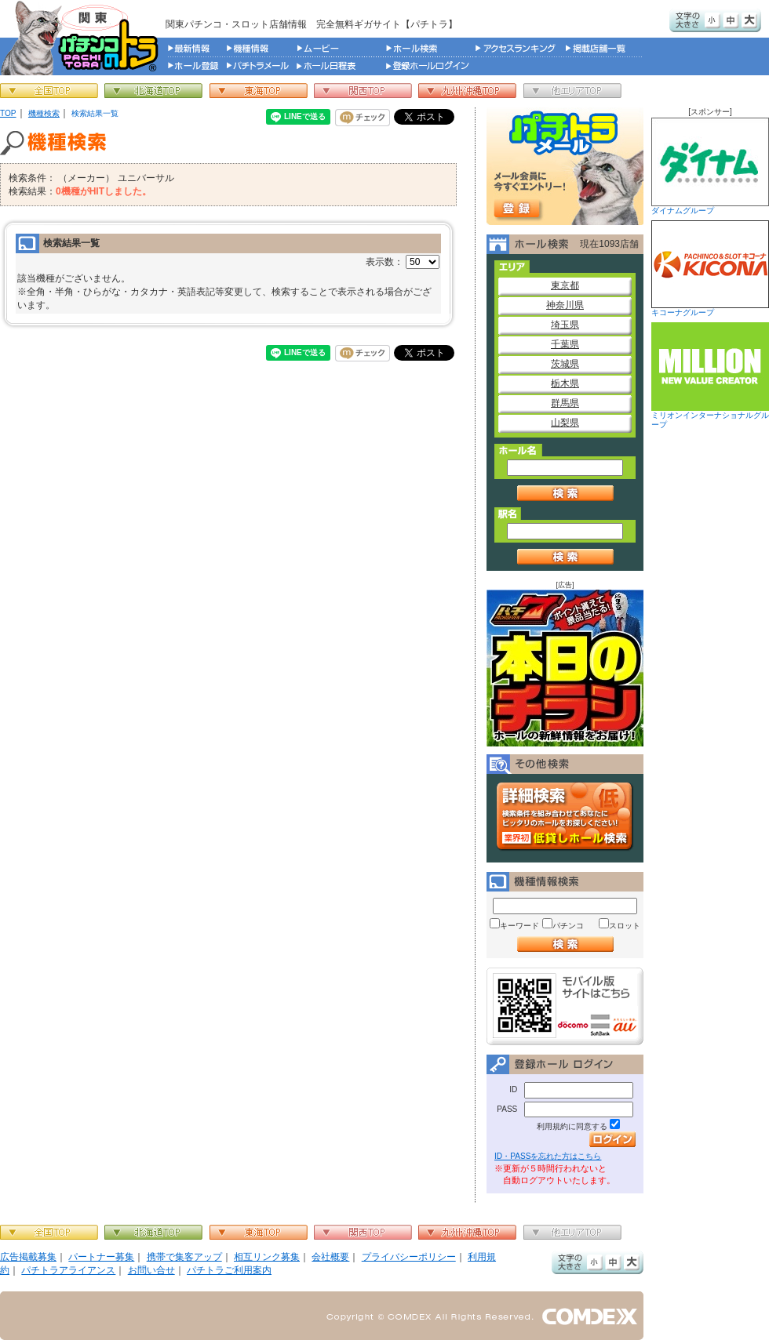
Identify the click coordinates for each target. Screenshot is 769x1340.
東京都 (565, 285)
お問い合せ (151, 1270)
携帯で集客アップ (184, 1256)
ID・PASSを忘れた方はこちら (547, 1156)
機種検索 (44, 113)
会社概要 (330, 1256)
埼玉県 (565, 324)
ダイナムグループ (710, 166)
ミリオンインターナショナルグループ (710, 375)
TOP (8, 113)
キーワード (519, 925)
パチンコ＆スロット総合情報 (83, 37)
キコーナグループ (710, 268)
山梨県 (565, 422)
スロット (624, 925)
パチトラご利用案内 (229, 1270)
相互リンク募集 (267, 1256)
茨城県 (565, 363)
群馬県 (565, 403)
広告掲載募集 (28, 1256)
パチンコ (568, 925)
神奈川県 (565, 305)
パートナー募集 (101, 1256)
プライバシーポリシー (409, 1256)
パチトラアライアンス (68, 1270)
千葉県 (565, 344)
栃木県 (565, 383)
